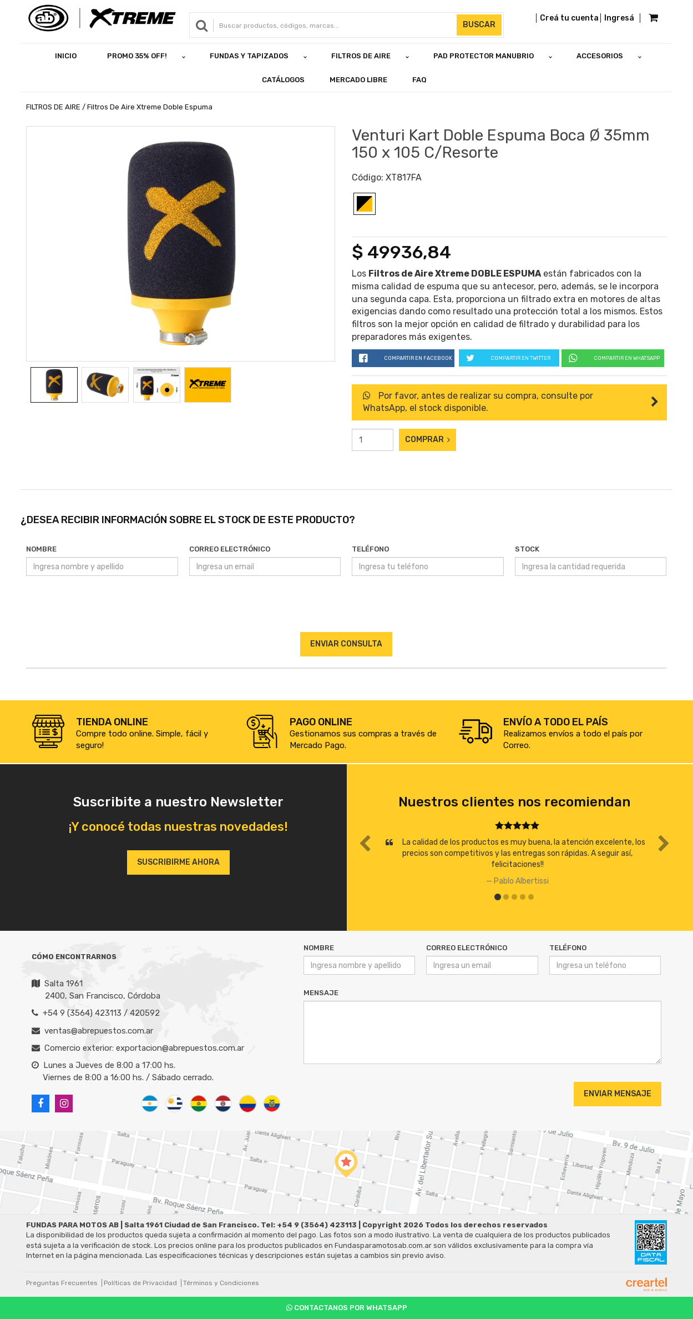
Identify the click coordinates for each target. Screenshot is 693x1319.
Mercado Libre (358, 80)
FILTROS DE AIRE (361, 56)
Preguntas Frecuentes (62, 1283)
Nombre (41, 549)
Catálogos (283, 80)
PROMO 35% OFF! (137, 56)
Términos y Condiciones (221, 1283)
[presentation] (346, 610)
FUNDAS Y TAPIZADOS (249, 56)
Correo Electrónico (229, 549)
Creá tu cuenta (569, 18)
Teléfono (370, 549)
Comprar (427, 439)
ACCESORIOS (599, 56)
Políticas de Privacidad (140, 1283)
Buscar (479, 24)
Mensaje (320, 993)
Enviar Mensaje (617, 1094)
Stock (527, 549)
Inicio (66, 56)
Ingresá (619, 18)
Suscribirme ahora (178, 862)
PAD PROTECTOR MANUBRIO (483, 56)
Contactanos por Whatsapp (346, 1307)
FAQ (419, 80)
